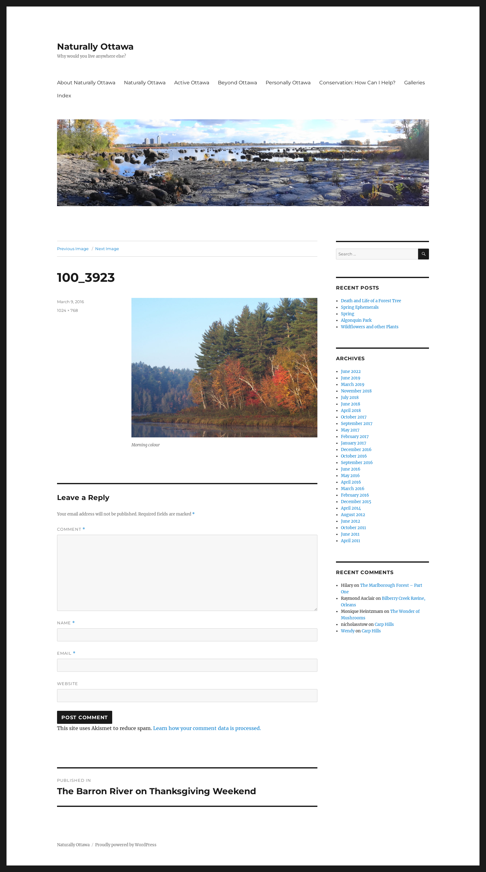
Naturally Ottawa (95, 46)
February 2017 (355, 436)
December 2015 (356, 501)
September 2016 (357, 462)
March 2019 (353, 384)
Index (64, 96)
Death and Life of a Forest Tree (371, 300)
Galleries (414, 83)
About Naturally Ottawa (86, 83)
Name (66, 623)
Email (66, 653)
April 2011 (350, 540)
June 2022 (351, 371)
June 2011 (350, 534)
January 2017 (353, 443)
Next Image (107, 248)
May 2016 (350, 475)
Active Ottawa (191, 83)
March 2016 (353, 488)
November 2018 (356, 391)
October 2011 (353, 527)
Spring (347, 313)
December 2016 (356, 449)
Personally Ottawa (288, 83)
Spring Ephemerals (360, 307)
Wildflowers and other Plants (370, 327)
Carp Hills (384, 624)
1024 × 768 (67, 310)
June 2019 (350, 378)
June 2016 (350, 469)
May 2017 (350, 430)
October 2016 (354, 456)
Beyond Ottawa (237, 83)
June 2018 (350, 404)
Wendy (348, 631)
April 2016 (351, 482)
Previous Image (73, 248)
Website (67, 683)
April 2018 (351, 410)
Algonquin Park (356, 320)
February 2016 (355, 495)
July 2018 (350, 397)
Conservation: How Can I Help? (357, 83)
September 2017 (357, 423)
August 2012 (353, 514)
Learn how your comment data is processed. (207, 728)
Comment (71, 529)
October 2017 (354, 417)
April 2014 (351, 508)
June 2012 (350, 521)
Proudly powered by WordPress (126, 845)
